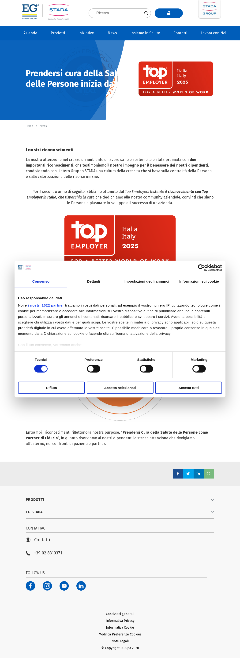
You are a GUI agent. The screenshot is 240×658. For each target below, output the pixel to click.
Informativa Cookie (120, 628)
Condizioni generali (120, 614)
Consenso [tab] (40, 281)
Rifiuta (51, 388)
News (112, 33)
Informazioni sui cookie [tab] (199, 281)
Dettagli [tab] (93, 281)
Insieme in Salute (145, 33)
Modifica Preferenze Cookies (120, 634)
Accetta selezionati (120, 388)
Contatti (180, 33)
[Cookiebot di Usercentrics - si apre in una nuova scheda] (201, 267)
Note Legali (120, 641)
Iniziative (86, 33)
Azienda (30, 33)
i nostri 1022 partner (46, 305)
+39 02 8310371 (44, 553)
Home (30, 126)
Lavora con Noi (213, 33)
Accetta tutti (188, 388)
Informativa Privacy (120, 621)
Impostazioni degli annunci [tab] (146, 281)
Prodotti (58, 33)
